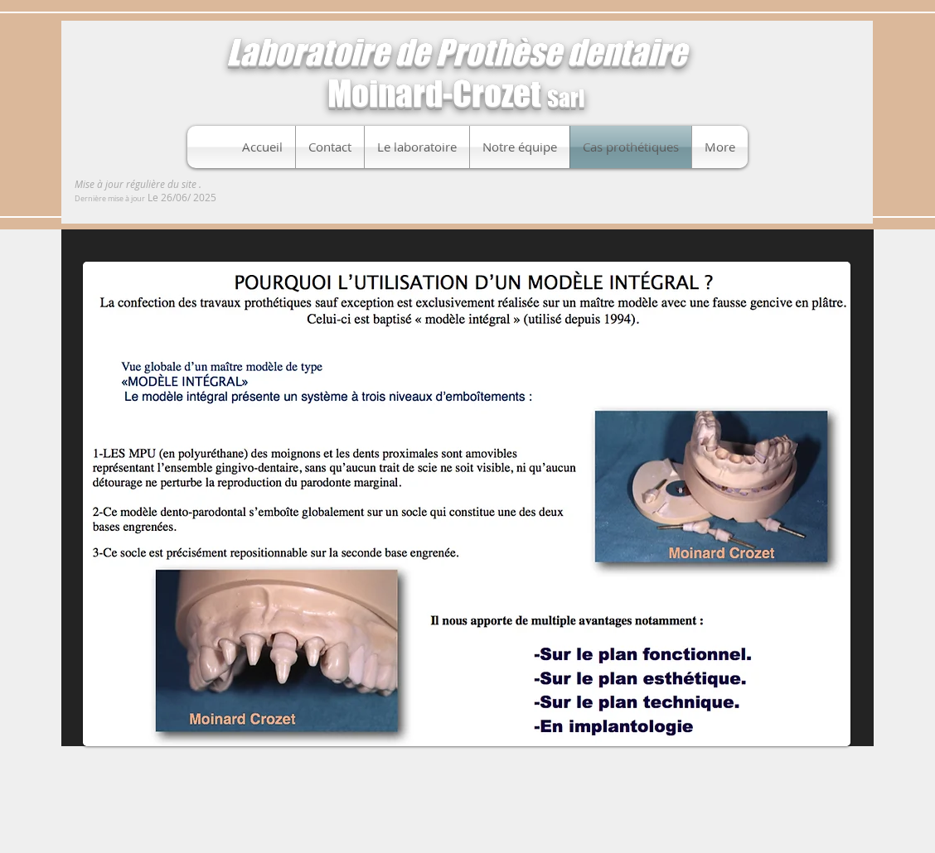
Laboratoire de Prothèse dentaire (456, 52)
